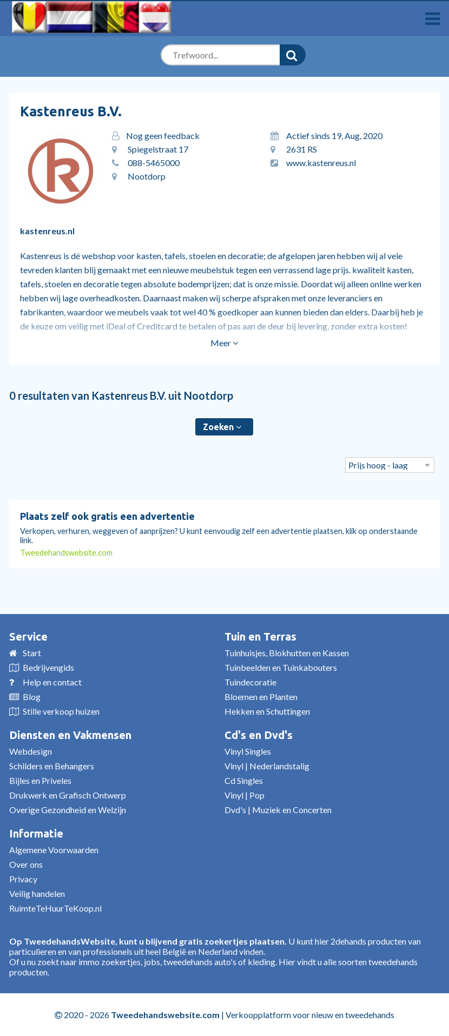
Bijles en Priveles (40, 780)
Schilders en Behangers (51, 766)
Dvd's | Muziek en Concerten (278, 809)
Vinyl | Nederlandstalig (267, 766)
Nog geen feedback (163, 135)
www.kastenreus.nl (321, 162)
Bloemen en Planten (261, 696)
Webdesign (30, 751)
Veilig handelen (37, 893)
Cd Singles (244, 780)
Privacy (23, 879)
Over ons (26, 864)
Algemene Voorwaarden (53, 849)
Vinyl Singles (248, 751)
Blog (32, 696)
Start (32, 653)
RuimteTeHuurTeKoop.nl (55, 908)
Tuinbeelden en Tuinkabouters (281, 667)
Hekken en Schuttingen (267, 711)
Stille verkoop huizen (61, 711)
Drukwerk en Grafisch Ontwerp (67, 795)
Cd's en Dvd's (259, 735)
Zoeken (222, 427)
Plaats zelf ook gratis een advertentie (107, 516)
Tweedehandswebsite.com (66, 552)
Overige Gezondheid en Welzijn (67, 809)
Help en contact (52, 682)
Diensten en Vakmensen (70, 735)
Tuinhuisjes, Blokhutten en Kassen (287, 653)
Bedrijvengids (48, 667)
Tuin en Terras (260, 636)
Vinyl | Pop (245, 795)
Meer (224, 343)
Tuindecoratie (250, 682)
